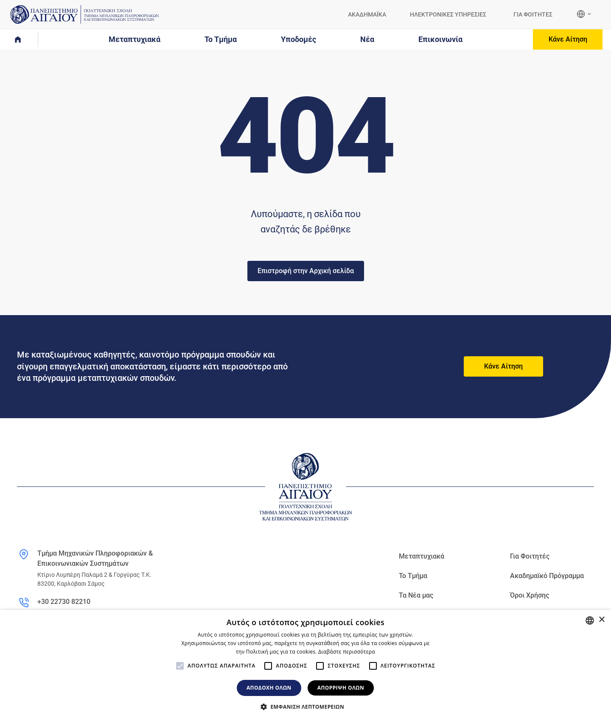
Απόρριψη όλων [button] (340, 687)
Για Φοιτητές (529, 556)
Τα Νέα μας (416, 595)
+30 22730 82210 (63, 602)
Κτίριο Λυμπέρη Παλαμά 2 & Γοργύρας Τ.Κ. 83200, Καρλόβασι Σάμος (94, 579)
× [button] (601, 620)
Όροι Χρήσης (529, 595)
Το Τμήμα (413, 576)
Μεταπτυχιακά (421, 556)
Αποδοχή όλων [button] (269, 687)
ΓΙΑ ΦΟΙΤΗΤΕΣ (532, 14)
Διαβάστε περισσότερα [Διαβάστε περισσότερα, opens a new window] (346, 651)
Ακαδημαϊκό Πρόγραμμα (547, 576)
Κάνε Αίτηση (568, 39)
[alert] (305, 665)
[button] (305, 706)
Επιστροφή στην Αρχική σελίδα (306, 271)
